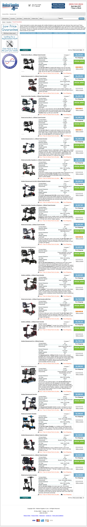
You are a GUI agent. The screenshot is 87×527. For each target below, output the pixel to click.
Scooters (12, 18)
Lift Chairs (19, 18)
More (41, 18)
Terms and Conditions (57, 515)
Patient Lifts (35, 18)
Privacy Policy (34, 515)
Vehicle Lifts (27, 18)
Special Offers (5, 14)
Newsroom (42, 515)
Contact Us (48, 515)
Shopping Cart (13, 14)
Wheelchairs (5, 18)
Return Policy (27, 515)
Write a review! (79, 69)
